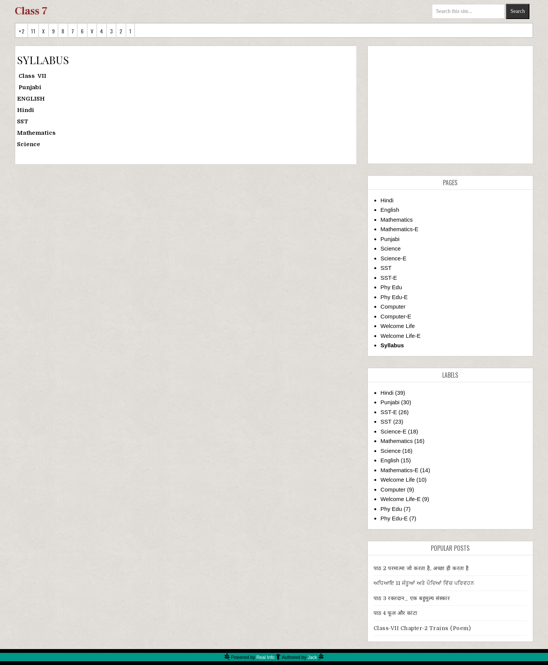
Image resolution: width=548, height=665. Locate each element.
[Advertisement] (450, 105)
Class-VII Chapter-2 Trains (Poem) (422, 628)
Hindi (386, 200)
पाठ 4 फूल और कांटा (396, 613)
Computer (392, 306)
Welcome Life (397, 326)
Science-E (393, 258)
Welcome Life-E (400, 335)
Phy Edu (391, 287)
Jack (312, 657)
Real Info (265, 657)
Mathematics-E (399, 229)
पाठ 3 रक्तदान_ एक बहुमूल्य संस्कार (412, 598)
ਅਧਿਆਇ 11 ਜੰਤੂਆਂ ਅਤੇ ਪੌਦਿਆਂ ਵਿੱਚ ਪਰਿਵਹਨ (424, 583)
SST (385, 268)
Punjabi (389, 239)
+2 (21, 31)
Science (390, 248)
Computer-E (395, 316)
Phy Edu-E (394, 297)
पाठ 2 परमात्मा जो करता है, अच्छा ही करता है (421, 568)
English (389, 209)
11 (33, 31)
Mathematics (396, 219)
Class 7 (31, 11)
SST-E (388, 277)
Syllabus (392, 345)
